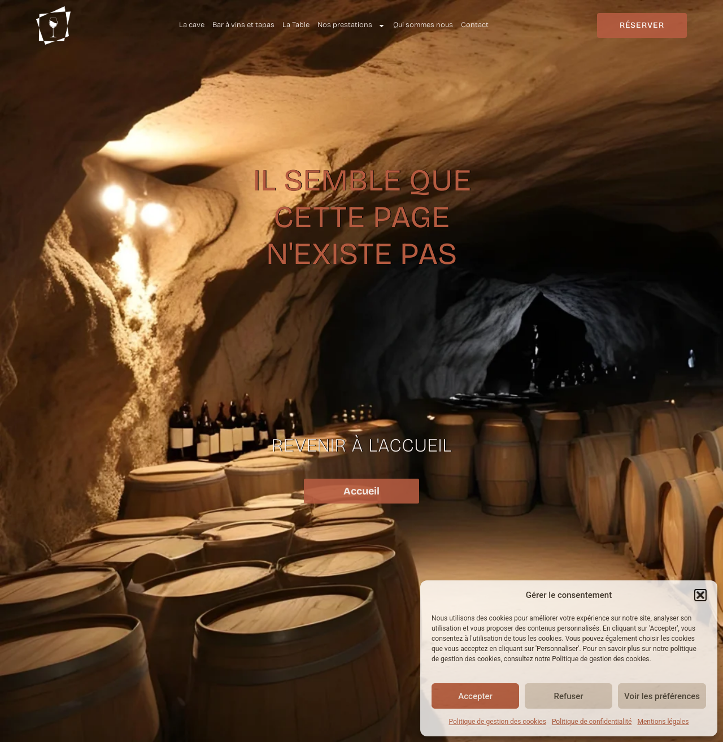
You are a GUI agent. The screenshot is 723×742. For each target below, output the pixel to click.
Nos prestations (351, 25)
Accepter (475, 696)
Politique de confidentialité (592, 722)
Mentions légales (663, 722)
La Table (296, 24)
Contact (475, 24)
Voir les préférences (662, 696)
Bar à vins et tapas (243, 24)
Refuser (568, 696)
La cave (191, 24)
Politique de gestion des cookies (497, 722)
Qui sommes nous (423, 24)
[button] (700, 595)
